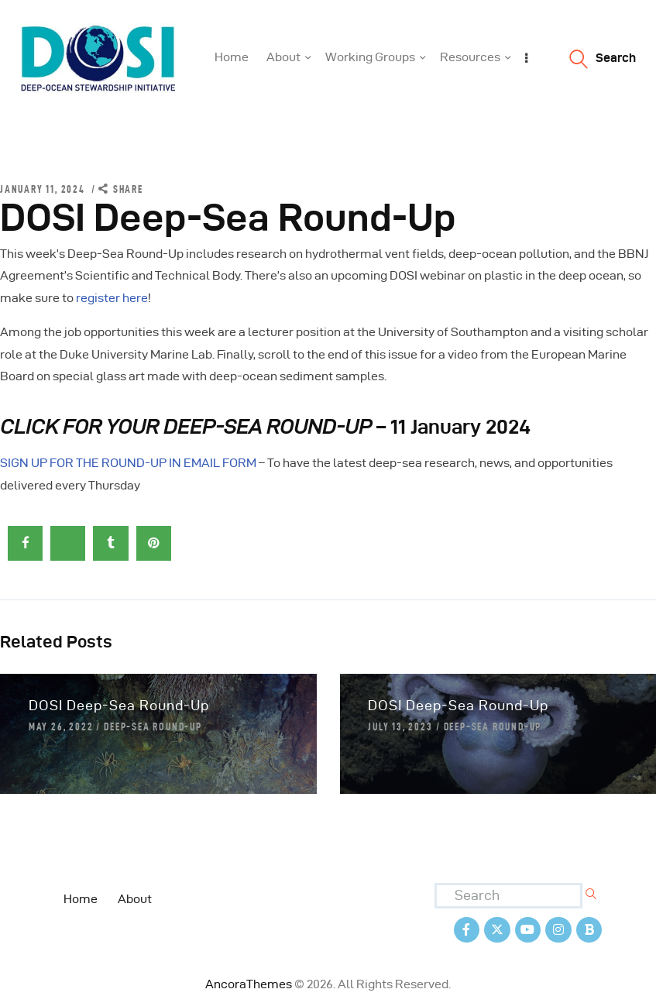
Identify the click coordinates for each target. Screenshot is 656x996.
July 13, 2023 (400, 726)
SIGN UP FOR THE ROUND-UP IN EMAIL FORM (128, 462)
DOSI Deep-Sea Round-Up (119, 705)
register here (112, 297)
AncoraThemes (248, 984)
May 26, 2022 (61, 726)
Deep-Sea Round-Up (153, 726)
